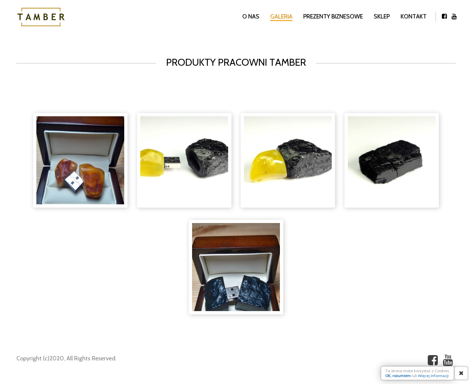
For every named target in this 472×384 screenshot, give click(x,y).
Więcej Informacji (433, 375)
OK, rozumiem (398, 375)
